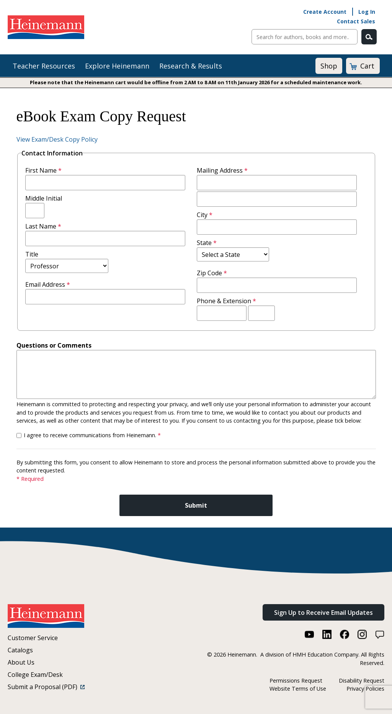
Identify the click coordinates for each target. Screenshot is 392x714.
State (208, 243)
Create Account (324, 11)
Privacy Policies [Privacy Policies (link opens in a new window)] (365, 688)
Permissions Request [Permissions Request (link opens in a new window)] (296, 680)
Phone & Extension (228, 301)
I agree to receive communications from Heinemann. (92, 435)
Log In (366, 11)
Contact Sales (356, 21)
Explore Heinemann (117, 65)
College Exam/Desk (35, 674)
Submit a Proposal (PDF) (46, 687)
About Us (21, 662)
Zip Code (213, 273)
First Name (45, 170)
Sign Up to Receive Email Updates (323, 612)
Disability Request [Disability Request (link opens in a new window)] (361, 680)
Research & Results (190, 65)
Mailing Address (224, 170)
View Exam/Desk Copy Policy (57, 139)
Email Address (49, 284)
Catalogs (20, 650)
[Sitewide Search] (305, 36)
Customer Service (33, 638)
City (206, 215)
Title (31, 254)
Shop (328, 65)
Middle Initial (43, 198)
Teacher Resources (44, 65)
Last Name (45, 226)
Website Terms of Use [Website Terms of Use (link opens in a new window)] (298, 688)
